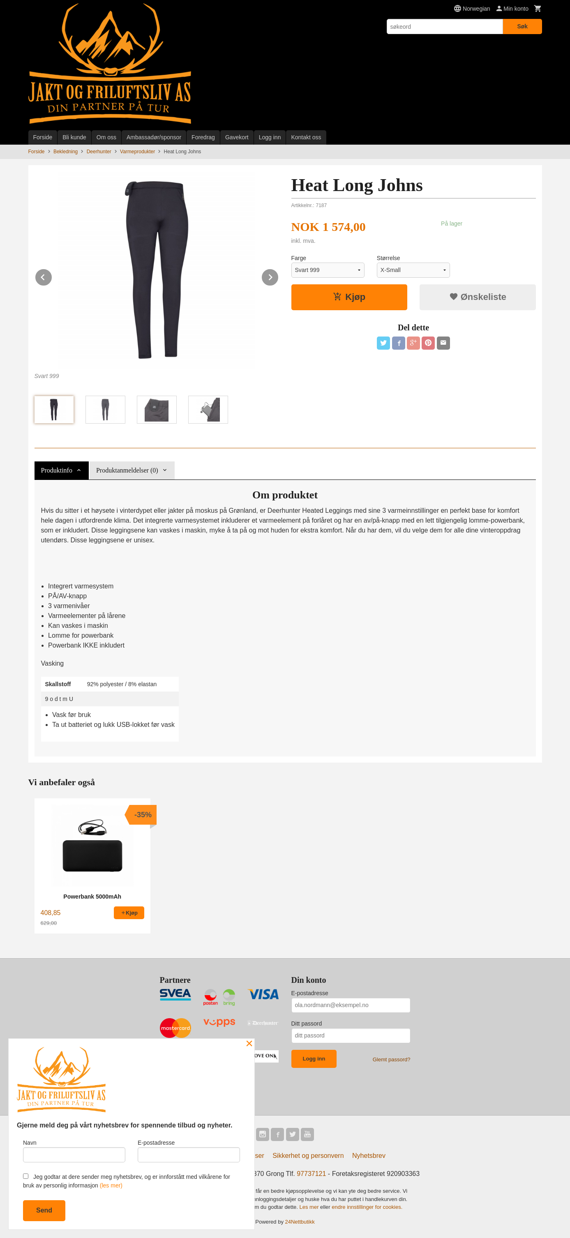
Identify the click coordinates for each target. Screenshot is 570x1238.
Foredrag (203, 137)
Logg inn (270, 137)
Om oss (106, 137)
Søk (522, 26)
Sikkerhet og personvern (308, 1155)
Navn (74, 1150)
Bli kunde (74, 137)
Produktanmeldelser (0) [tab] (127, 470)
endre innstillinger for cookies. (367, 1207)
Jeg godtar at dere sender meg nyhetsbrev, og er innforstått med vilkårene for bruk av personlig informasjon (126, 1181)
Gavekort (237, 137)
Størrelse (388, 258)
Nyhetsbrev (368, 1155)
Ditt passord (306, 1023)
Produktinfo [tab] (56, 470)
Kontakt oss (306, 137)
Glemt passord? (392, 1059)
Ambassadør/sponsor (154, 137)
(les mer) (111, 1185)
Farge (299, 258)
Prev (52, 276)
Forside (43, 137)
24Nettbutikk (300, 1222)
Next (278, 276)
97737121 (311, 1173)
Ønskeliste (477, 297)
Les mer (310, 1207)
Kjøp (349, 297)
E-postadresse (309, 993)
